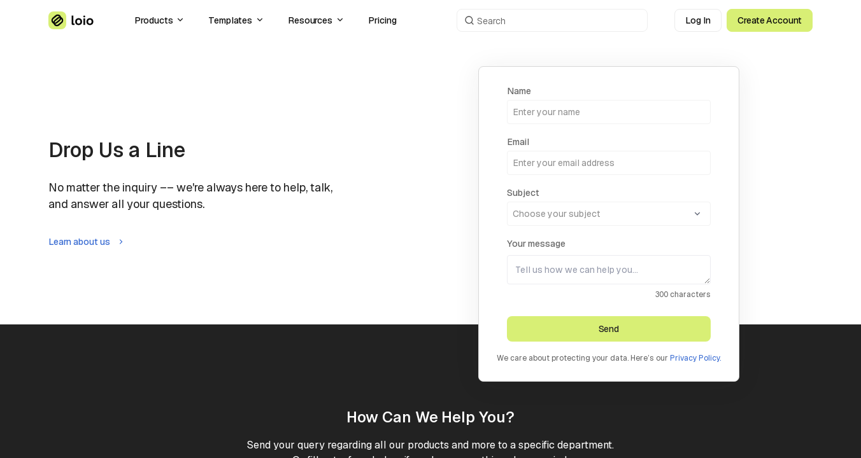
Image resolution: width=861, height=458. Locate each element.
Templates (236, 20)
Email (518, 142)
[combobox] (609, 206)
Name (519, 91)
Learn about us (86, 241)
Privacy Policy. (695, 358)
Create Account (769, 20)
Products (159, 20)
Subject (523, 192)
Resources (316, 20)
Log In (698, 20)
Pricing (382, 20)
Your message (536, 243)
